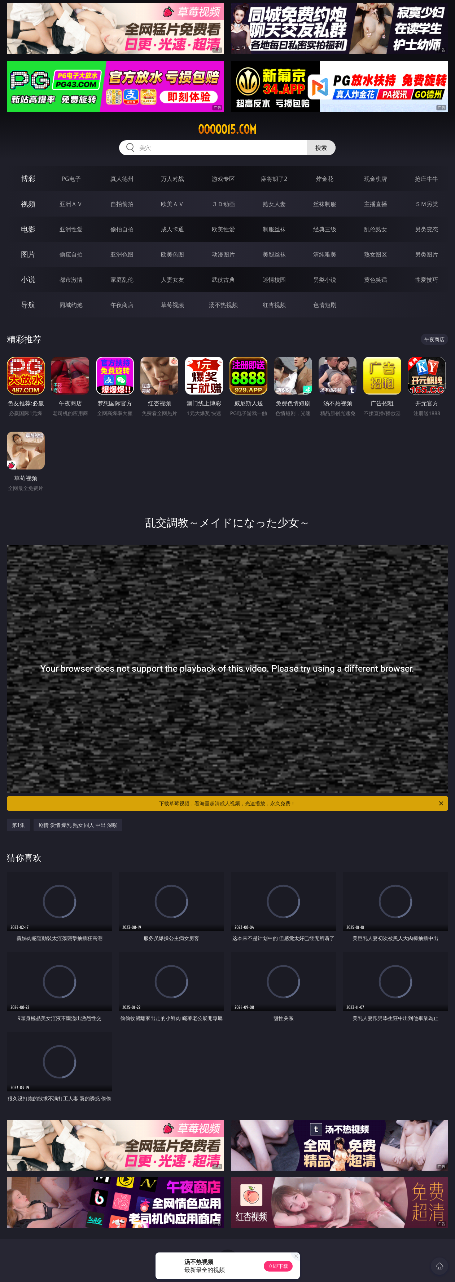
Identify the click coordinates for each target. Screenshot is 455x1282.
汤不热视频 (223, 305)
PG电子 (70, 179)
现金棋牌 (375, 179)
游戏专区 (223, 179)
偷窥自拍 (71, 254)
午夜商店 (122, 305)
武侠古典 (223, 280)
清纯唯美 (324, 254)
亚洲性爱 (71, 229)
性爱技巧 (426, 280)
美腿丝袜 (274, 254)
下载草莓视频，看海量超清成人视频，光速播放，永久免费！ (302, 803)
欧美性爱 (223, 229)
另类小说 (324, 280)
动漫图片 (223, 254)
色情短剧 (324, 305)
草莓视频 (172, 305)
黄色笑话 (375, 280)
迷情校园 (274, 280)
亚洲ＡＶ (71, 204)
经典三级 (324, 229)
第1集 (18, 825)
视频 (28, 204)
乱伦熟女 (375, 229)
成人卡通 (172, 229)
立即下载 (278, 1266)
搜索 (321, 148)
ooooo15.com (227, 129)
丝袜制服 (324, 204)
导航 (28, 305)
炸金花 (324, 179)
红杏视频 (274, 305)
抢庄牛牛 (426, 179)
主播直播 (375, 204)
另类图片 (426, 254)
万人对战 (172, 179)
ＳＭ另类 (426, 204)
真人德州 (122, 179)
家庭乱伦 (122, 280)
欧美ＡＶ (172, 204)
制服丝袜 (274, 229)
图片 (28, 254)
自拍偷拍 (122, 204)
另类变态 (426, 229)
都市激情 (71, 280)
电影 (28, 229)
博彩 (28, 178)
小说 (28, 279)
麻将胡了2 (274, 179)
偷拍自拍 (122, 229)
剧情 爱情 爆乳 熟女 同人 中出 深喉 (78, 825)
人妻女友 (172, 280)
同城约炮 (71, 305)
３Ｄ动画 (223, 204)
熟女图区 (375, 254)
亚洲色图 (122, 254)
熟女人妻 (274, 204)
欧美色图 (172, 254)
